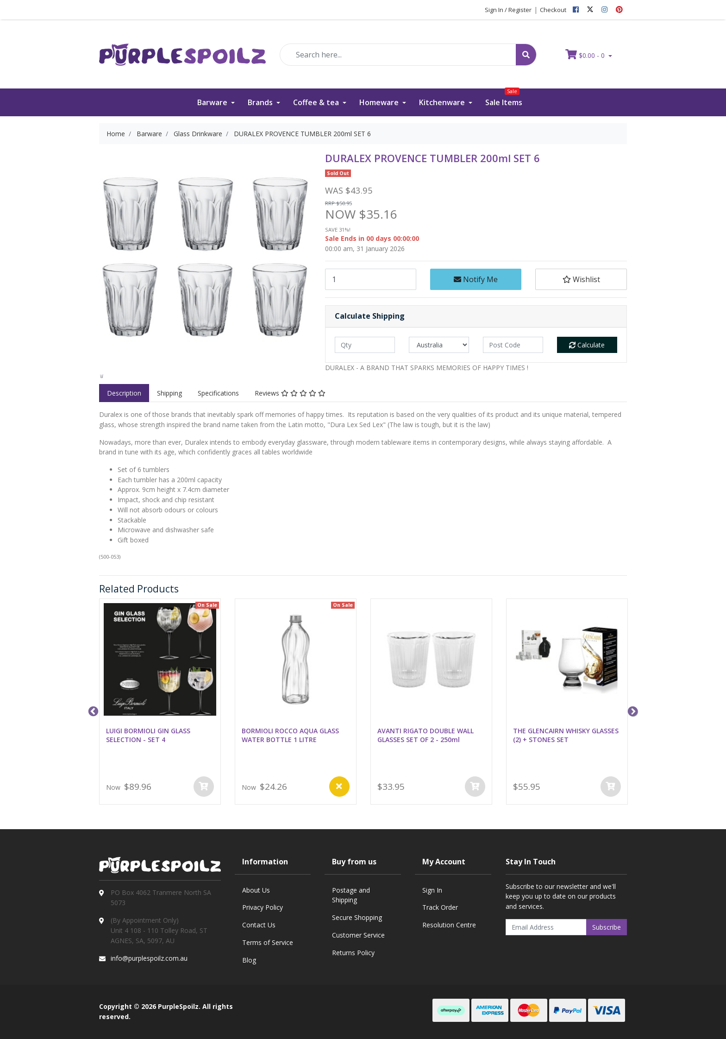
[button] (580, 279)
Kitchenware (443, 102)
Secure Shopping (357, 917)
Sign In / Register (508, 10)
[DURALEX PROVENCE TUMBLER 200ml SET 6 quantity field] (370, 279)
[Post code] (513, 345)
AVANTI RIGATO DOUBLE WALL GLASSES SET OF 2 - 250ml (425, 735)
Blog (249, 960)
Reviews (290, 393)
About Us (256, 890)
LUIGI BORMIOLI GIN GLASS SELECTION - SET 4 (148, 735)
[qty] (365, 345)
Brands (261, 102)
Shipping (169, 393)
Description (124, 393)
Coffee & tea (317, 102)
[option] (101, 376)
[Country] (439, 345)
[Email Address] (546, 927)
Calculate (587, 344)
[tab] (124, 393)
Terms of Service (267, 942)
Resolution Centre (449, 924)
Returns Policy (353, 952)
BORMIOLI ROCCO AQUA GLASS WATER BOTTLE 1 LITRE (290, 735)
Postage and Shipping (351, 895)
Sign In (432, 890)
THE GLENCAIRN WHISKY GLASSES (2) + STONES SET (566, 735)
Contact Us (258, 924)
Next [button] (631, 710)
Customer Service (358, 935)
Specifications (218, 393)
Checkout (553, 10)
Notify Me (476, 279)
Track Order (440, 907)
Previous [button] (92, 710)
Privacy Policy (262, 907)
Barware (213, 102)
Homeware (380, 102)
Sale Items (503, 97)
